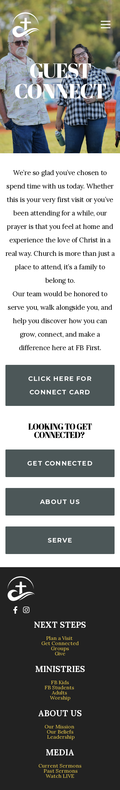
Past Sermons (61, 771)
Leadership (60, 737)
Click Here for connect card (60, 385)
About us (60, 502)
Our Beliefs (60, 731)
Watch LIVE (60, 776)
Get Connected (60, 463)
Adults (60, 692)
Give (60, 653)
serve (60, 540)
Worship (60, 697)
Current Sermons (60, 765)
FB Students (60, 687)
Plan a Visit (60, 638)
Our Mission (60, 726)
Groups (60, 648)
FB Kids (60, 682)
